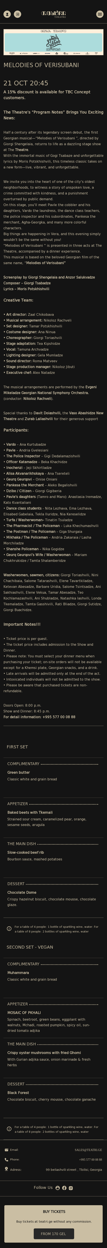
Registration (7, 14)
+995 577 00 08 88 (90, 1159)
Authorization (17, 14)
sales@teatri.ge (88, 1150)
